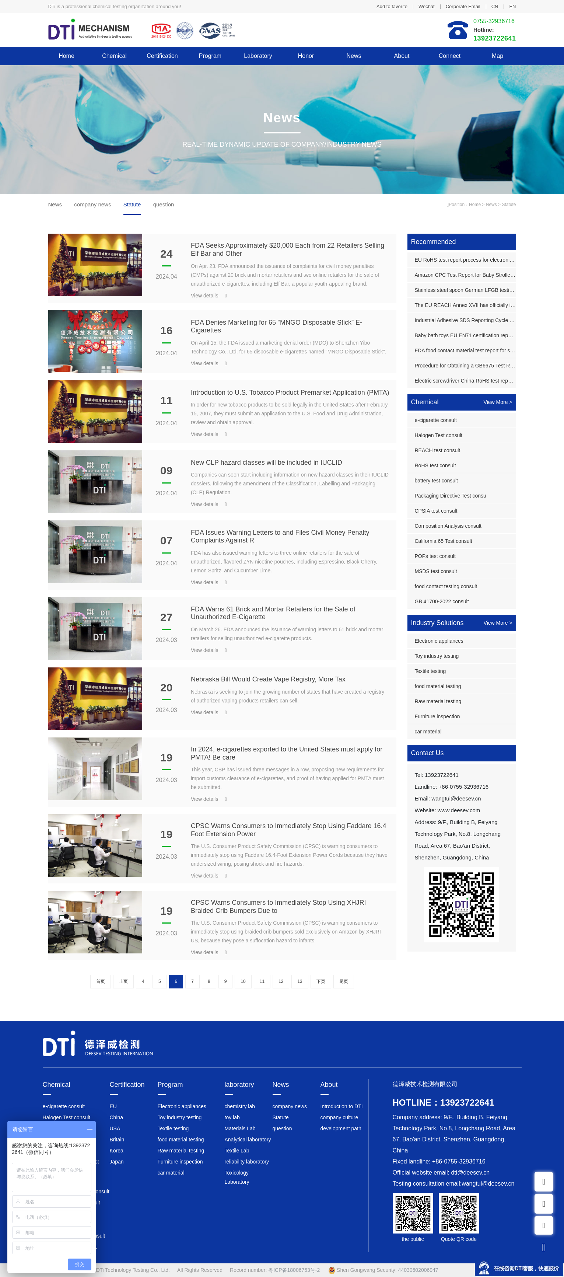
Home (66, 56)
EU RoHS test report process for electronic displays (465, 260)
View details (209, 296)
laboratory (258, 56)
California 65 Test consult (443, 541)
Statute (509, 204)
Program (210, 56)
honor (306, 56)
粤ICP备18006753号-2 (294, 1270)
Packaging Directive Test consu (450, 496)
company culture (339, 1117)
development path (340, 1128)
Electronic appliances (439, 641)
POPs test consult (435, 556)
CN (494, 6)
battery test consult (436, 481)
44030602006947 (418, 1270)
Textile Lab (237, 1151)
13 (299, 981)
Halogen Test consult (439, 435)
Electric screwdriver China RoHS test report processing (465, 381)
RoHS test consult (435, 465)
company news (92, 204)
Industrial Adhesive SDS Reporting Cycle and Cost (465, 320)
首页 (100, 981)
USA (115, 1128)
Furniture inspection (437, 716)
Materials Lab (240, 1128)
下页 (320, 981)
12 (281, 981)
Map (497, 56)
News (353, 56)
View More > (498, 402)
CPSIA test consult (436, 511)
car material (428, 732)
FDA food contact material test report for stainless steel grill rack (465, 350)
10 (243, 981)
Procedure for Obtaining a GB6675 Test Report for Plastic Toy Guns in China (465, 366)
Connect (450, 56)
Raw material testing (438, 701)
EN (512, 6)
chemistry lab (240, 1106)
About (402, 56)
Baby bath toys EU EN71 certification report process (465, 335)
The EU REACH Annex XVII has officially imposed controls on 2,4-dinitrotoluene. (465, 305)
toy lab (232, 1117)
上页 (123, 981)
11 (262, 981)
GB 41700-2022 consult (442, 601)
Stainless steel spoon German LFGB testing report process (465, 290)
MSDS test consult (436, 571)
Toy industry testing (437, 656)
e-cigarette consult (436, 420)
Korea (116, 1151)
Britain (117, 1139)
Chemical (114, 56)
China (116, 1117)
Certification (162, 56)
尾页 (343, 981)
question (163, 204)
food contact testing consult (446, 586)
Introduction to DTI (341, 1106)
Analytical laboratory (248, 1139)
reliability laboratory (247, 1162)
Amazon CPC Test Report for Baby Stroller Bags (465, 275)
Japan (117, 1162)
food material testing (438, 686)
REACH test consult (437, 450)
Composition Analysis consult (448, 526)
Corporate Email (463, 6)
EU (113, 1106)
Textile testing (430, 671)
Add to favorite (391, 6)
